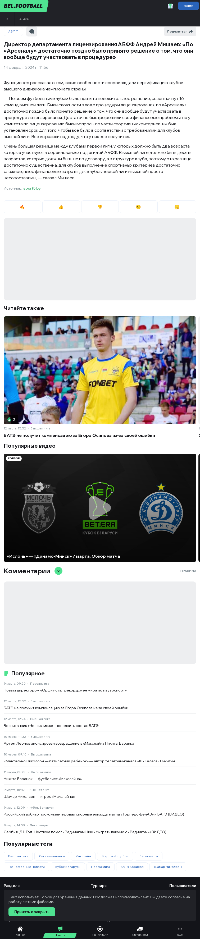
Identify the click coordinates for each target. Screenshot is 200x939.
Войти (188, 6)
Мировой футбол (115, 856)
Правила (188, 571)
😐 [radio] (139, 206)
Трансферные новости (26, 867)
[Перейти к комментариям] (31, 31)
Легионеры (39, 825)
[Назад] (7, 19)
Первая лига (39, 683)
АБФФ (24, 19)
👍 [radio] (61, 206)
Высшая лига (40, 428)
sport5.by (32, 188)
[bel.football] (24, 6)
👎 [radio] (100, 206)
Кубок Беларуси (41, 807)
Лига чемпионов (52, 856)
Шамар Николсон (168, 867)
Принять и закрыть (31, 911)
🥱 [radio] (177, 206)
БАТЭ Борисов (132, 867)
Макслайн (83, 856)
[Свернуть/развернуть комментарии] (58, 571)
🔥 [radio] (23, 206)
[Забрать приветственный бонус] (170, 5)
